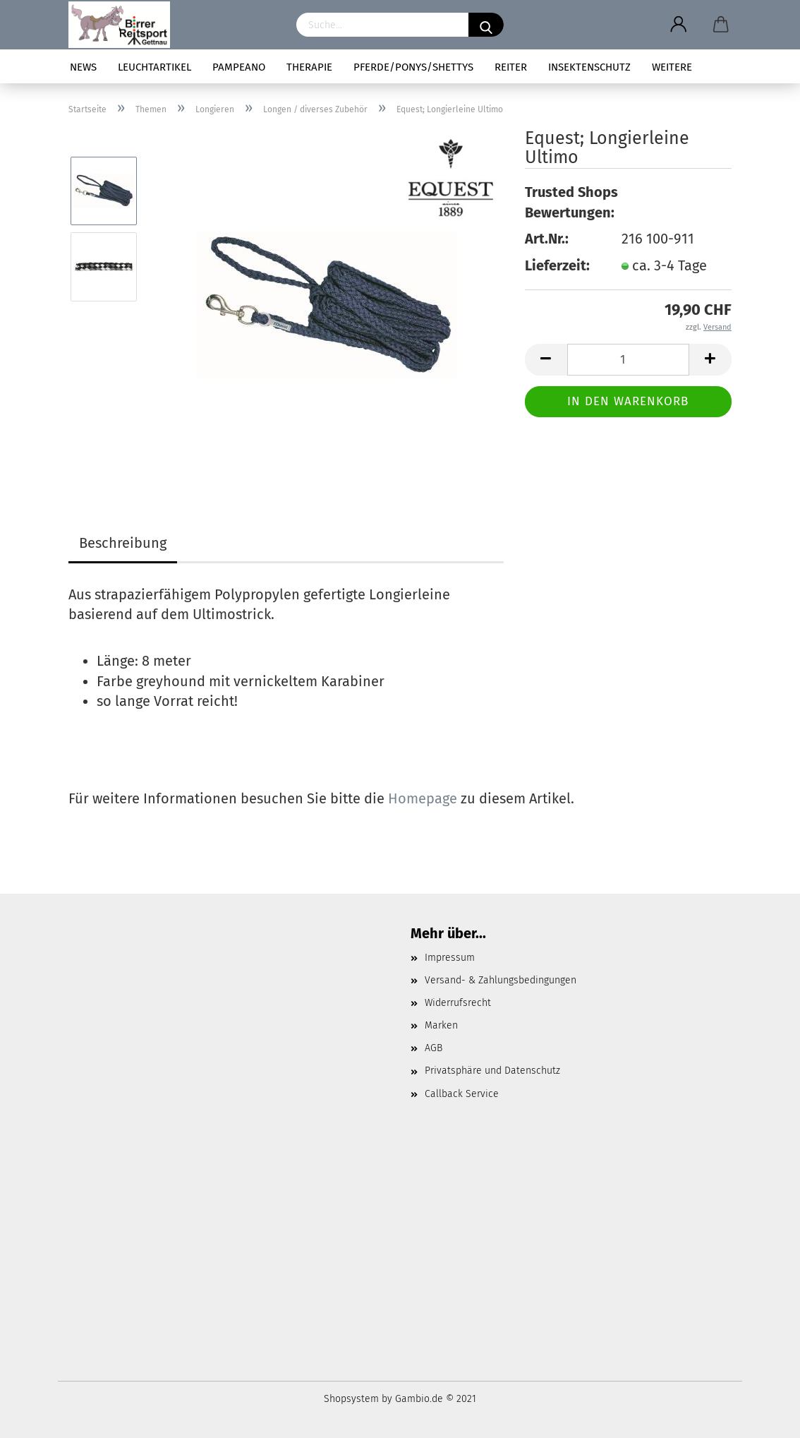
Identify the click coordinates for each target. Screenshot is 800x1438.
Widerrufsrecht (458, 1003)
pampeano (238, 67)
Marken (441, 1025)
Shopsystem (351, 1399)
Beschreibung (122, 542)
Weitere (672, 67)
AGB (433, 1048)
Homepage (422, 798)
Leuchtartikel (154, 67)
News (83, 67)
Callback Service (462, 1094)
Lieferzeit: (557, 265)
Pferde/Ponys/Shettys (413, 67)
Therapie (309, 67)
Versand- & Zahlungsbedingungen (500, 980)
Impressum (450, 958)
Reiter (511, 67)
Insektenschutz (589, 67)
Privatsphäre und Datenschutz (492, 1071)
